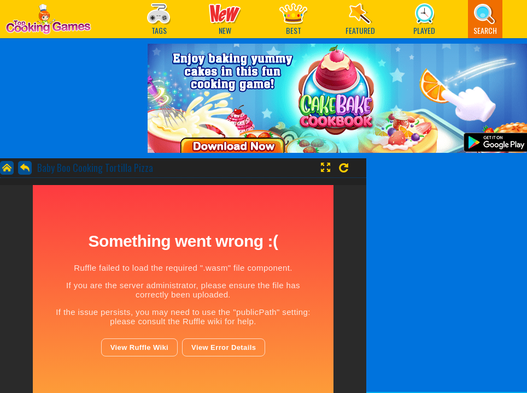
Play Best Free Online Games (48, 22)
